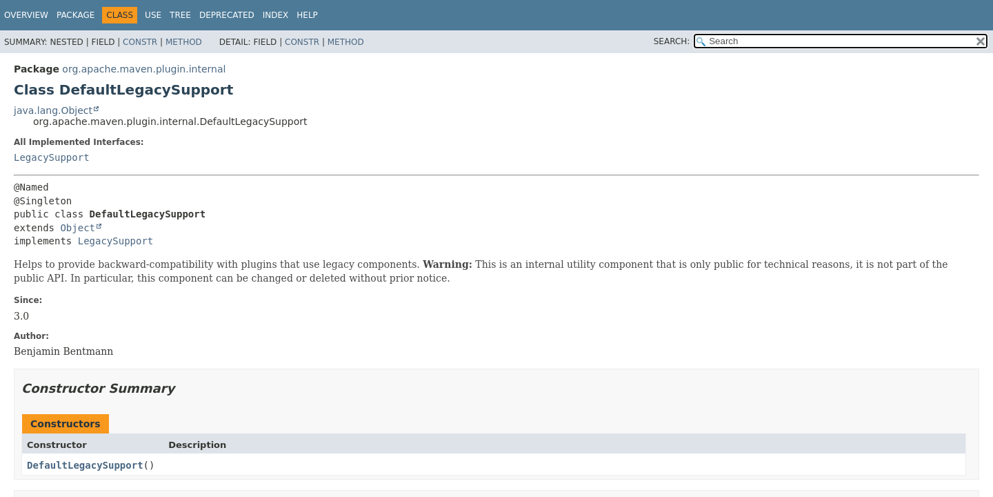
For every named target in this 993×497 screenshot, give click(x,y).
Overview (26, 15)
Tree (180, 15)
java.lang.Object (53, 110)
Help (307, 15)
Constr (140, 42)
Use (153, 15)
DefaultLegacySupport (85, 465)
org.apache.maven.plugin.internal (143, 69)
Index (276, 15)
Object (77, 227)
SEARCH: (672, 41)
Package (75, 15)
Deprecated (226, 15)
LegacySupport (52, 157)
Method (184, 42)
